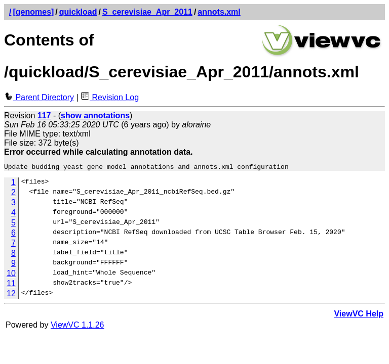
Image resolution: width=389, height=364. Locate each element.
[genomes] (33, 12)
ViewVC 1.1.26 (77, 326)
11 (11, 285)
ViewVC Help (358, 315)
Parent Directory (39, 97)
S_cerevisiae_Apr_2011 (147, 12)
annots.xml (219, 12)
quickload (78, 12)
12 (11, 295)
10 (11, 274)
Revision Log (110, 97)
